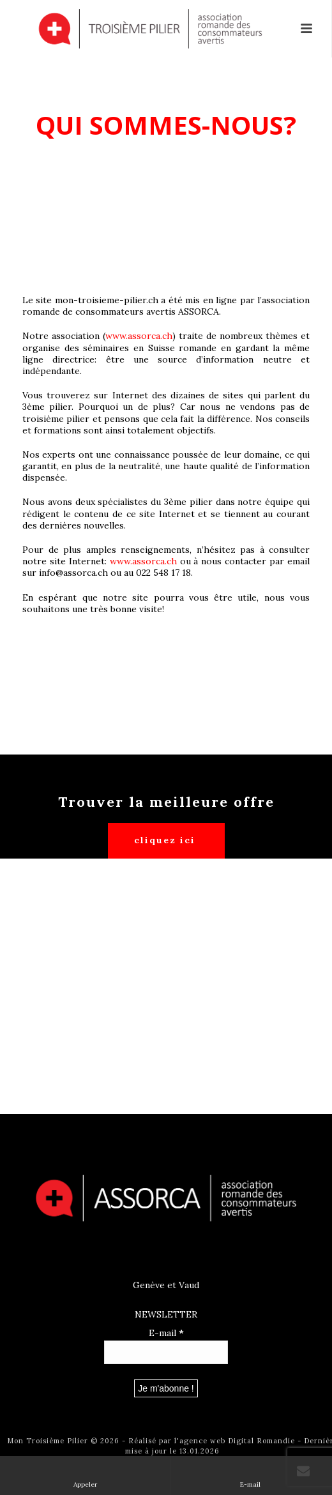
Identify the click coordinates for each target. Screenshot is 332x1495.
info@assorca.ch (73, 572)
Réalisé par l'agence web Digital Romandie (211, 1440)
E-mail (166, 1333)
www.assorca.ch (138, 336)
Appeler (85, 1475)
